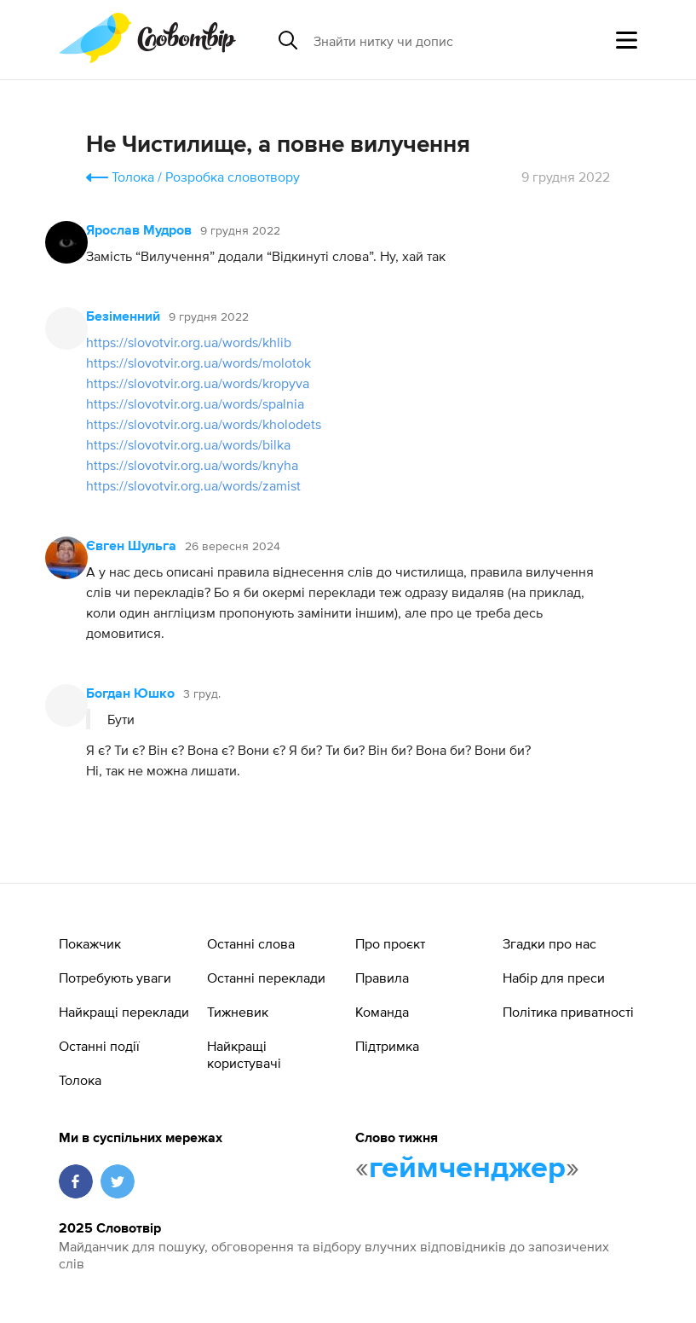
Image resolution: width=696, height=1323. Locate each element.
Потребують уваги (115, 977)
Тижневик (237, 1011)
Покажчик (90, 943)
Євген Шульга (131, 547)
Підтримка (387, 1045)
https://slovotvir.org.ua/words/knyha (192, 465)
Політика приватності (568, 1011)
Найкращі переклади (124, 1011)
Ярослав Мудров (139, 231)
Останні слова (251, 943)
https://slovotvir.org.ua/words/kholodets (203, 424)
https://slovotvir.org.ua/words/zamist (193, 485)
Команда (382, 1011)
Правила (382, 977)
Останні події (99, 1045)
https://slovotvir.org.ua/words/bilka (188, 444)
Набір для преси (554, 977)
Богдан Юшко (130, 694)
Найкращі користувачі (244, 1054)
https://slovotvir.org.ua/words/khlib (188, 342)
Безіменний (123, 317)
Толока (133, 176)
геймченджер (467, 1168)
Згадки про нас (549, 943)
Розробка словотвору (232, 176)
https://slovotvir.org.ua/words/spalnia (195, 403)
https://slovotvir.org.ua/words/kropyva (197, 383)
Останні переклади (266, 977)
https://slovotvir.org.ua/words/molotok (198, 362)
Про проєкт (390, 943)
